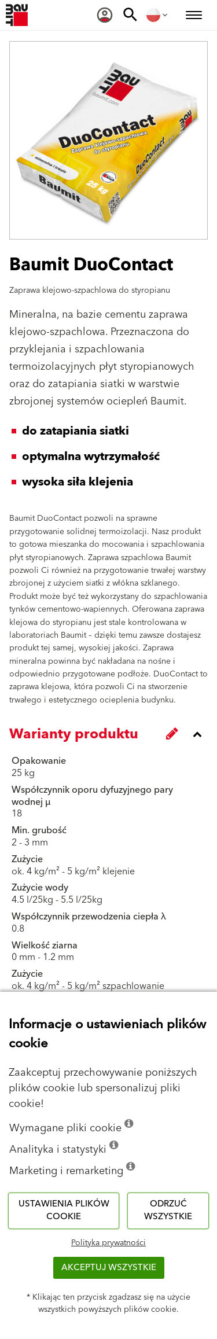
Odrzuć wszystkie (168, 1210)
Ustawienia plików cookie (64, 1210)
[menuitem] (105, 15)
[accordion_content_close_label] (111, 734)
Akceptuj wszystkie (108, 1267)
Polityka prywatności (108, 1243)
